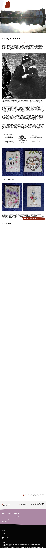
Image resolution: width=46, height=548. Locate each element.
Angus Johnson (27, 42)
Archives (22, 42)
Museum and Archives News (15, 42)
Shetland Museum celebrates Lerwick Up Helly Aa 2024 (37, 504)
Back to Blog (24, 504)
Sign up (5, 521)
